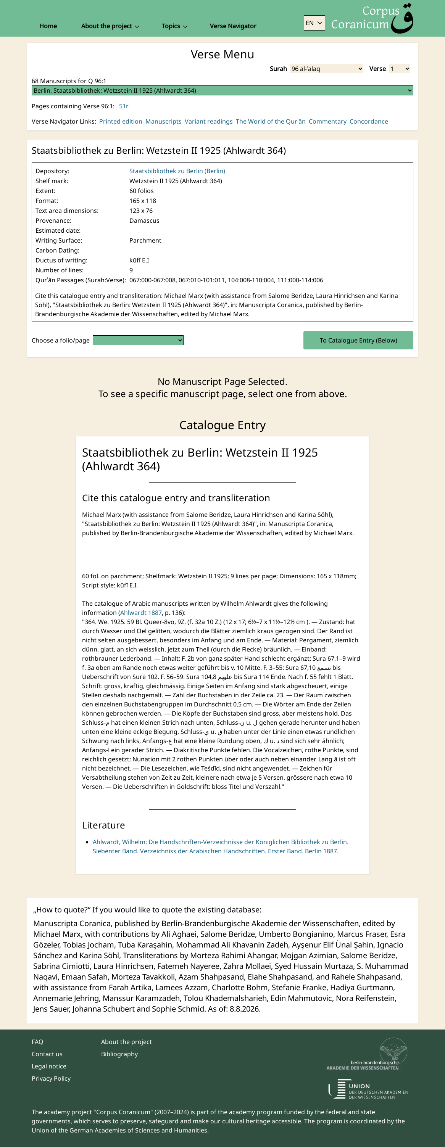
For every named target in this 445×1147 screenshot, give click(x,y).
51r (124, 106)
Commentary (328, 121)
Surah (278, 68)
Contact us (47, 1054)
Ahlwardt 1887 (141, 612)
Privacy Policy (51, 1078)
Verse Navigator (233, 26)
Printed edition (120, 121)
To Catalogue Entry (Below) (358, 340)
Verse (377, 68)
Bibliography (119, 1054)
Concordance (369, 121)
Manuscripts (163, 121)
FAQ (38, 1042)
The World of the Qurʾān (271, 121)
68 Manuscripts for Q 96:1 (69, 81)
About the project (126, 1042)
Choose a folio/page (61, 340)
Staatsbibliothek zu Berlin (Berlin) (177, 171)
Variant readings (209, 121)
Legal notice (49, 1066)
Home (48, 26)
